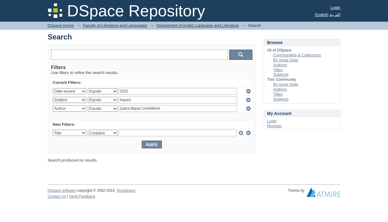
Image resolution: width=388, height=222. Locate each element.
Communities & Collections (297, 55)
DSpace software (62, 190)
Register (274, 126)
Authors (280, 65)
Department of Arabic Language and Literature (198, 25)
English (321, 14)
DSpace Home (61, 25)
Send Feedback (82, 196)
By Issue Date (285, 60)
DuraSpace (126, 190)
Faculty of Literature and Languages (115, 25)
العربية (335, 14)
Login (336, 7)
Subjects (281, 74)
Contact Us (57, 196)
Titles (278, 70)
